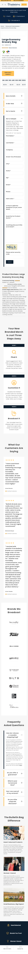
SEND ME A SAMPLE (8, 73)
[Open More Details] (14, 96)
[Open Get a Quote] (14, 111)
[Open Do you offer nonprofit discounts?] (14, 802)
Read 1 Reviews (13, 47)
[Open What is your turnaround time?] (14, 783)
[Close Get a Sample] (14, 118)
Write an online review (15, 284)
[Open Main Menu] (2, 4)
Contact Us (20, 948)
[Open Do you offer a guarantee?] (14, 774)
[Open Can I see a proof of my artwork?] (14, 792)
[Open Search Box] (5, 4)
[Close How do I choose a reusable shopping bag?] (14, 735)
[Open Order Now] (14, 103)
